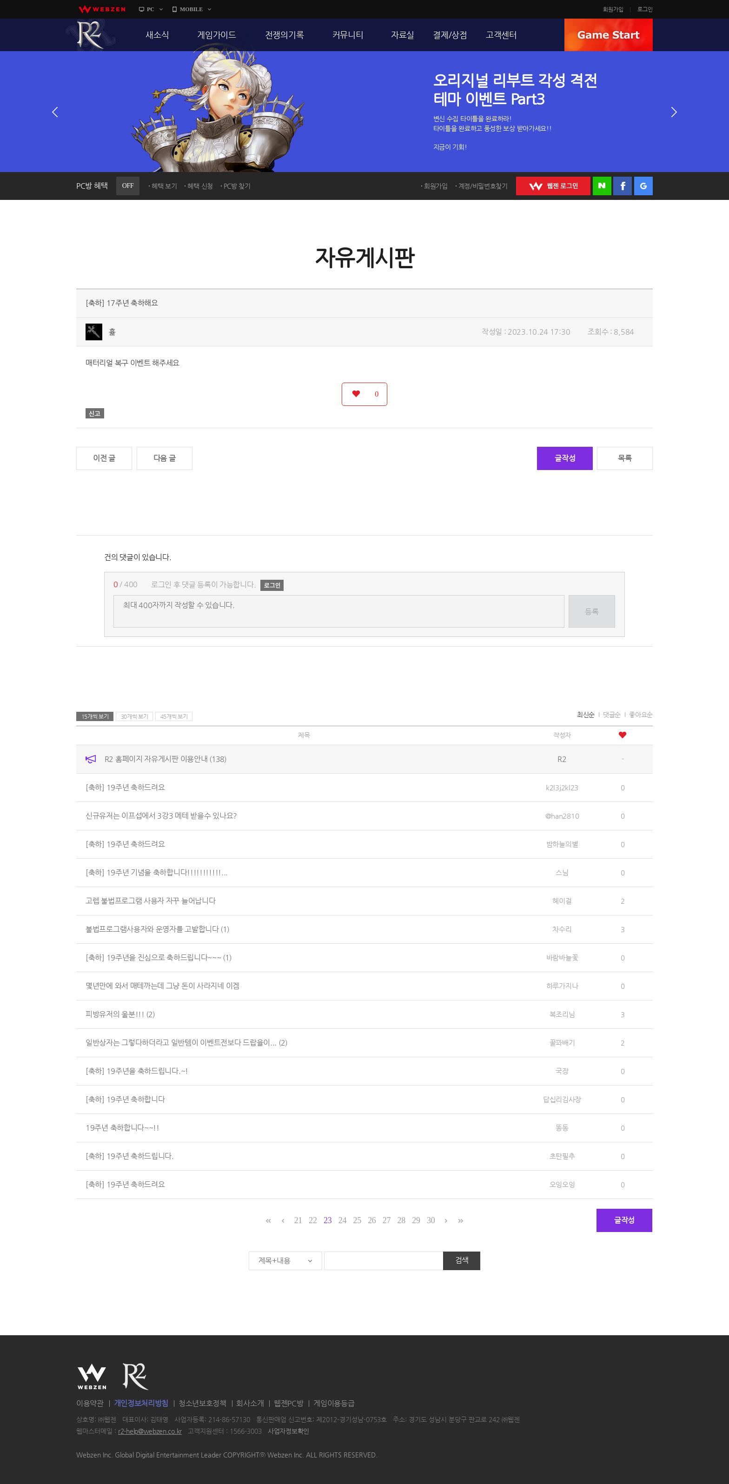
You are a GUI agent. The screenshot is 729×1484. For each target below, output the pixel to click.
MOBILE (191, 9)
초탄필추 (562, 1156)
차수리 (561, 929)
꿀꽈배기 (562, 1043)
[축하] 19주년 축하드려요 (125, 787)
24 (342, 1220)
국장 (562, 1071)
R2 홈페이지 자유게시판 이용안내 (165, 759)
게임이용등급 (333, 1403)
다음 (674, 112)
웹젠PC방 (289, 1403)
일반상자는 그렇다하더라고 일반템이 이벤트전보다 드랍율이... (186, 1042)
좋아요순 (641, 714)
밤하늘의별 (562, 844)
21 (298, 1220)
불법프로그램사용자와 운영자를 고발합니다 (157, 929)
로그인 (645, 9)
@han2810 (562, 816)
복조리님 (562, 1014)
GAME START (608, 35)
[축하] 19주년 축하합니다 (125, 1099)
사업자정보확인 (288, 1431)
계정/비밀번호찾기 (483, 186)
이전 (54, 112)
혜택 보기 (164, 186)
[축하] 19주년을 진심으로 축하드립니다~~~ (159, 957)
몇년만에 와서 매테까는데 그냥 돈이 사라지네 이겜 (162, 985)
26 (372, 1220)
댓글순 (612, 714)
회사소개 (250, 1403)
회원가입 (613, 9)
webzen (102, 9)
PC (150, 9)
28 (401, 1220)
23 (327, 1220)
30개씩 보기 (134, 716)
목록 (624, 458)
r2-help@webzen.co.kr (150, 1431)
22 (313, 1220)
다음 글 (164, 458)
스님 (562, 872)
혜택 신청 (200, 186)
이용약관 (90, 1403)
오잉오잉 (562, 1184)
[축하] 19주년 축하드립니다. (130, 1156)
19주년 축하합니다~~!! (122, 1127)
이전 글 (104, 458)
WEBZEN (91, 1376)
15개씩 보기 (95, 716)
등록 (591, 611)
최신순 (586, 714)
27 (387, 1220)
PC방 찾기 (237, 186)
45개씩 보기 (174, 716)
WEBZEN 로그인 (553, 186)
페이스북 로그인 (622, 186)
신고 (95, 413)
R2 (91, 35)
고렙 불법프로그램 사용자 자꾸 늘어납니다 (150, 900)
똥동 (562, 1128)
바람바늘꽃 (562, 957)
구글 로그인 (643, 186)
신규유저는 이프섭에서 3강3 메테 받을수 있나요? (161, 815)
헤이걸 (561, 901)
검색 (462, 1260)
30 (431, 1220)
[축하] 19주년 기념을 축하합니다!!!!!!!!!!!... (157, 872)
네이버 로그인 (602, 186)
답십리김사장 (562, 1099)
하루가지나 (562, 986)
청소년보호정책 (202, 1403)
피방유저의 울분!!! (120, 1014)
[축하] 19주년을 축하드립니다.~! (137, 1071)
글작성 (565, 458)
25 (357, 1220)
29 (416, 1220)
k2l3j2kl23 (562, 787)
